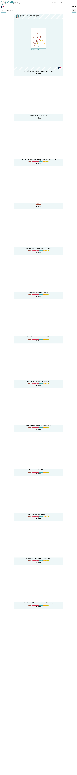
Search (34, 7)
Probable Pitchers (27, 7)
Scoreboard (20, 7)
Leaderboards (51, 7)
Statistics (44, 7)
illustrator (8, 7)
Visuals (39, 7)
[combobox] (63, 2)
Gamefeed (14, 7)
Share (38, 74)
